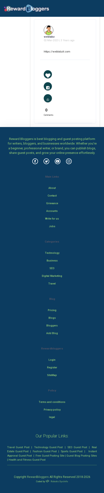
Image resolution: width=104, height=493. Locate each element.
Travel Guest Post (18, 447)
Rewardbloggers (38, 477)
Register (52, 367)
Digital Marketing (52, 276)
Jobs (52, 226)
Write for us (52, 218)
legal (52, 417)
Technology (52, 253)
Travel (52, 283)
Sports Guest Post (71, 451)
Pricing (52, 310)
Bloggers (52, 325)
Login (52, 359)
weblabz (49, 36)
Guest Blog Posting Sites (81, 455)
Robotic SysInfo (57, 481)
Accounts (52, 211)
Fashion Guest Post (45, 451)
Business (52, 260)
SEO (52, 268)
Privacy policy (52, 409)
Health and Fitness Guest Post (27, 459)
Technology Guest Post (48, 447)
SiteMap (52, 375)
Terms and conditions (52, 402)
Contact (52, 195)
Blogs (52, 317)
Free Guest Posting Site (50, 455)
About (52, 188)
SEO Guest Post (77, 447)
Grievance (52, 203)
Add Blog (52, 333)
